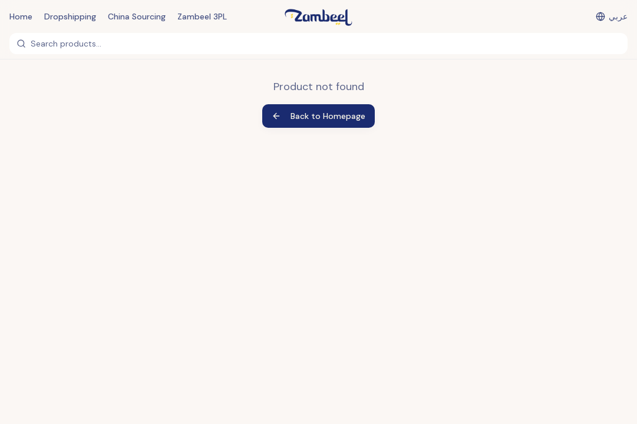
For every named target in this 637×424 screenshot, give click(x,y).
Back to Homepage (318, 116)
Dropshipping (70, 16)
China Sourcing (137, 16)
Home (20, 16)
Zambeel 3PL (202, 16)
